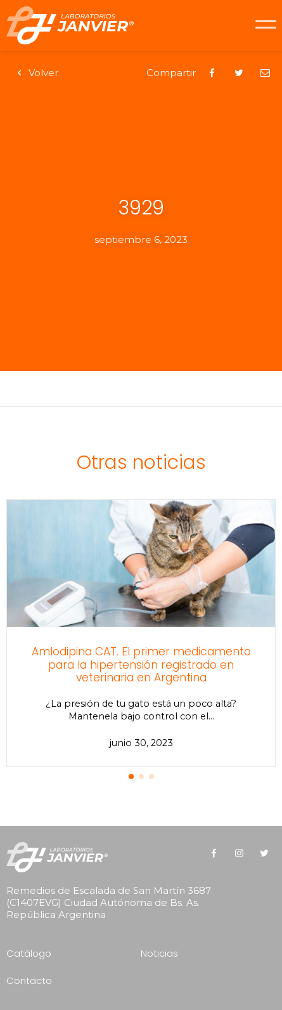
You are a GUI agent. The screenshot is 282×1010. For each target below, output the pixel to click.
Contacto (29, 980)
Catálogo (28, 953)
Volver (35, 73)
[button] (131, 776)
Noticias (159, 953)
